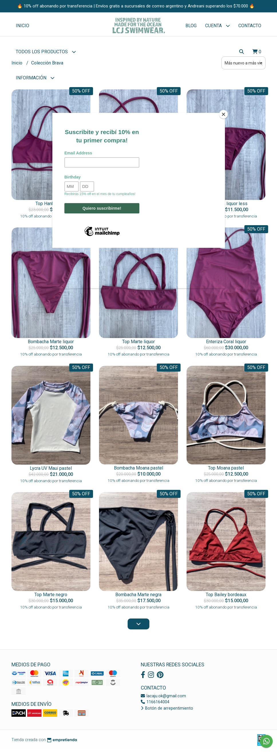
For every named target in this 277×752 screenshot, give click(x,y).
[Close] (223, 114)
